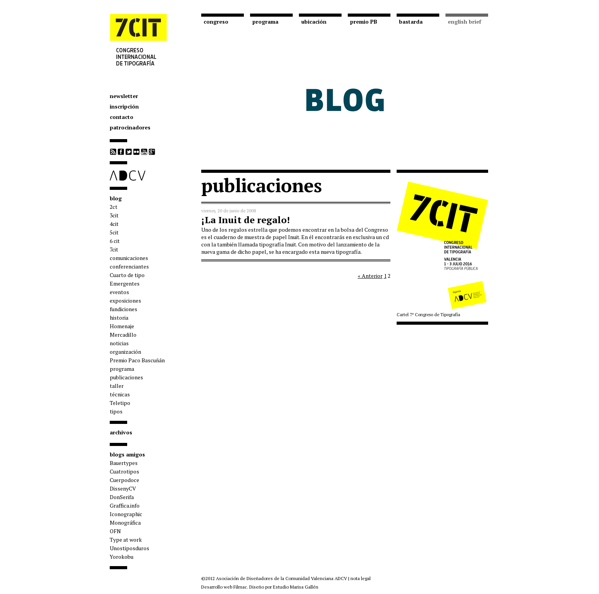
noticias (119, 343)
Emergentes (125, 283)
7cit (114, 249)
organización (125, 351)
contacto (121, 117)
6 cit (115, 240)
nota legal (360, 578)
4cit (114, 223)
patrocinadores (130, 127)
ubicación (313, 21)
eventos (119, 292)
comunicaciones (129, 258)
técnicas (120, 394)
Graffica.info (125, 505)
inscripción (124, 106)
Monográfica (125, 522)
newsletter (124, 96)
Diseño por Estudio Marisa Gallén (283, 587)
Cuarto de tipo (127, 275)
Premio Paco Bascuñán (137, 360)
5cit (114, 232)
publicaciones (126, 377)
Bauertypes (124, 463)
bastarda (411, 21)
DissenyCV (123, 488)
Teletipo (120, 402)
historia (119, 317)
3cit (114, 215)
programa (122, 368)
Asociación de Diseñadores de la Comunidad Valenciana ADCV (281, 578)
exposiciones (125, 300)
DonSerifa (122, 497)
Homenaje (122, 326)
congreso (216, 21)
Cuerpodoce (124, 480)
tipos (116, 411)
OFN (115, 531)
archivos (121, 432)
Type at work (126, 539)
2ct (113, 206)
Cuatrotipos (124, 471)
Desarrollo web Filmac (224, 587)
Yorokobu (121, 556)
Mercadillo (123, 334)
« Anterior (370, 275)
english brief (464, 21)
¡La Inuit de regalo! (245, 219)
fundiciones (123, 309)
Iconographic (126, 514)
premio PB (363, 21)
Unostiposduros (129, 548)
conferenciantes (129, 266)
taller (117, 385)
